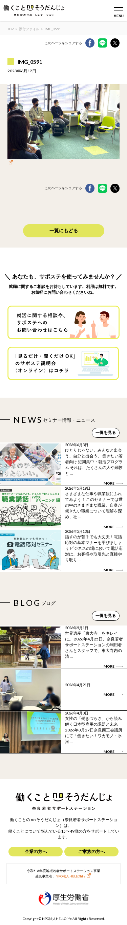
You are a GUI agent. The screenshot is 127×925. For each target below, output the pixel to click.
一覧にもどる (63, 230)
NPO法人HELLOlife (70, 876)
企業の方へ (36, 851)
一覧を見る (106, 432)
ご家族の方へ (91, 851)
